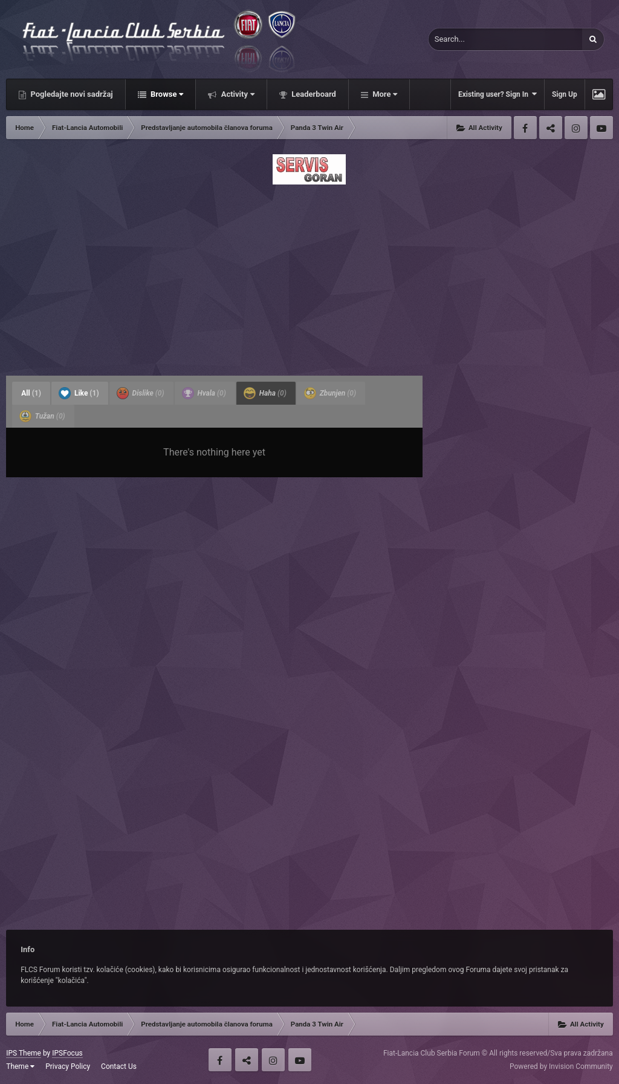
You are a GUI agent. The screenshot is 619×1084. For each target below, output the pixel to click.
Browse (166, 94)
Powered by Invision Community (561, 1066)
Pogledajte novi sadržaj (70, 94)
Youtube (601, 127)
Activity (236, 94)
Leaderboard (313, 94)
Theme (20, 1066)
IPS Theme (23, 1053)
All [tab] (31, 393)
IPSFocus (67, 1053)
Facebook (525, 127)
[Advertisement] (309, 276)
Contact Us (119, 1066)
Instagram (576, 127)
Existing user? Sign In (497, 94)
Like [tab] (79, 393)
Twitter (550, 127)
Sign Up (564, 94)
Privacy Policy (67, 1066)
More (384, 94)
